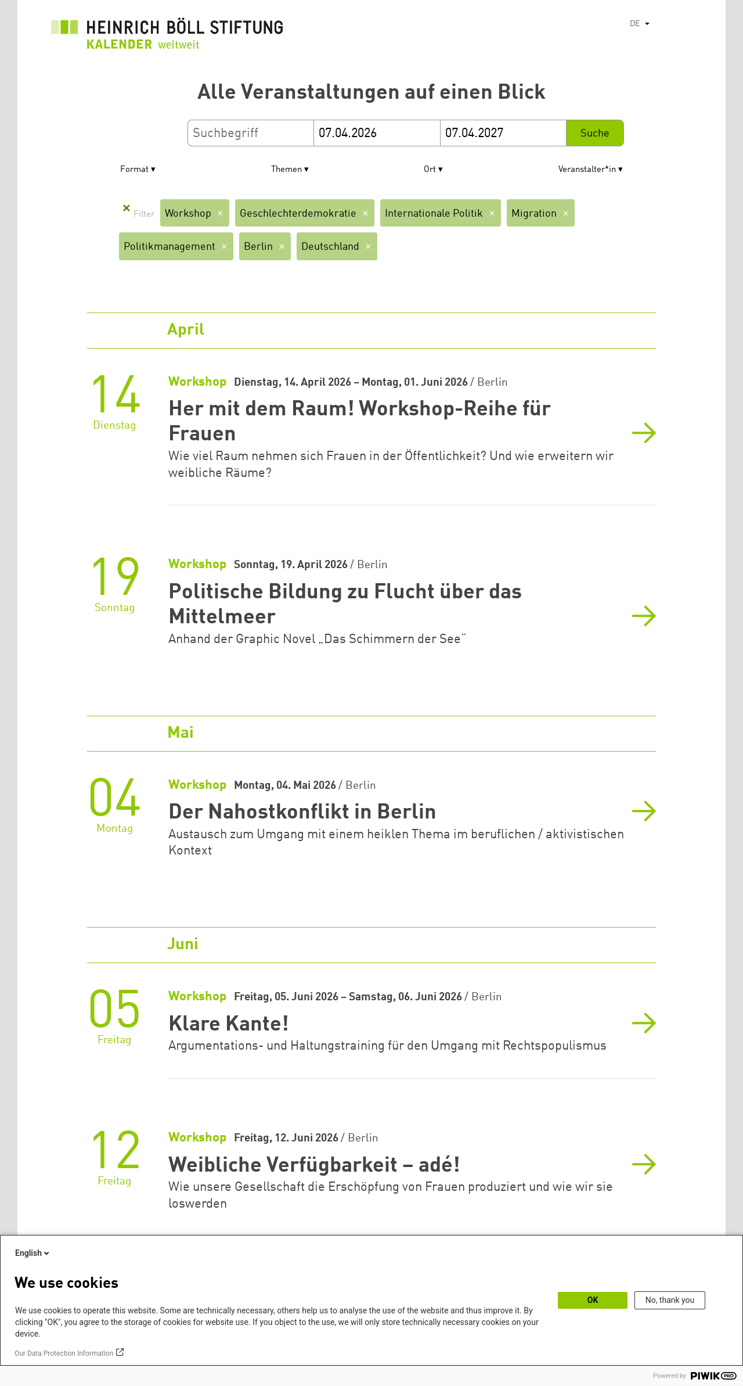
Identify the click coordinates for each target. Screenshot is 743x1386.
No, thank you (670, 1300)
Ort (430, 170)
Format (134, 170)
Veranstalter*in (587, 170)
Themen (286, 170)
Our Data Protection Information (64, 1353)
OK (592, 1300)
